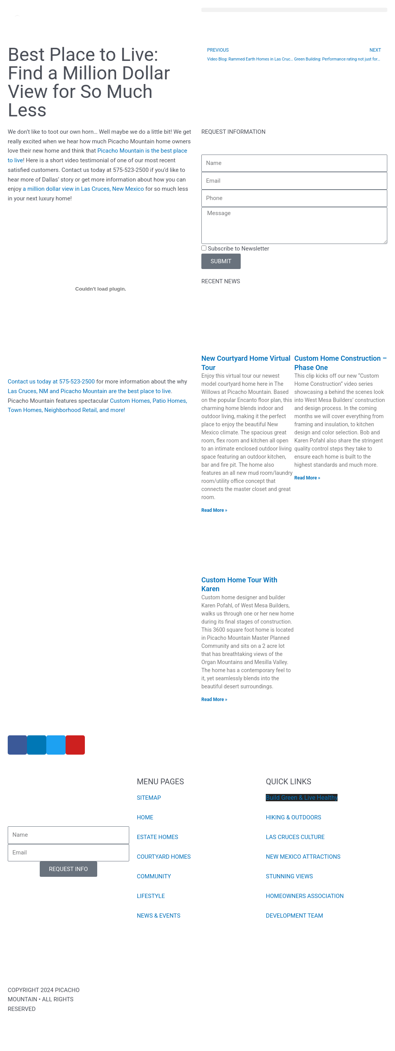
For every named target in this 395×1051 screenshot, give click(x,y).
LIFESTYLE (151, 896)
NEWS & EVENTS (159, 915)
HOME (145, 817)
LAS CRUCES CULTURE (295, 837)
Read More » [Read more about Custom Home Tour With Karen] (214, 699)
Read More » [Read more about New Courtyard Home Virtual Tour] (214, 510)
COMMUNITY (154, 876)
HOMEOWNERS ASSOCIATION (305, 896)
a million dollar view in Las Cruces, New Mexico (83, 188)
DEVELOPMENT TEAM (294, 915)
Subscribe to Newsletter (238, 248)
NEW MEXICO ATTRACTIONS (303, 856)
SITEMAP (149, 797)
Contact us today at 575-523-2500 (51, 381)
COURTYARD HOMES (164, 856)
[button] (294, 10)
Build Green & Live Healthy (302, 797)
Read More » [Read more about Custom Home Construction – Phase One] (307, 478)
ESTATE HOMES (157, 837)
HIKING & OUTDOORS (293, 817)
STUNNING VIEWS (289, 876)
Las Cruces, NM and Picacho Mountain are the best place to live (89, 391)
